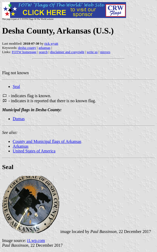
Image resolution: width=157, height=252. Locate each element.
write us (92, 52)
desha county (27, 48)
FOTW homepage (24, 52)
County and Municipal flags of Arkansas (47, 141)
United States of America (34, 151)
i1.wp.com (36, 240)
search (43, 52)
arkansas (45, 48)
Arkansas (21, 146)
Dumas (19, 118)
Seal (16, 86)
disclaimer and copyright (67, 52)
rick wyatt (51, 43)
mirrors (105, 52)
